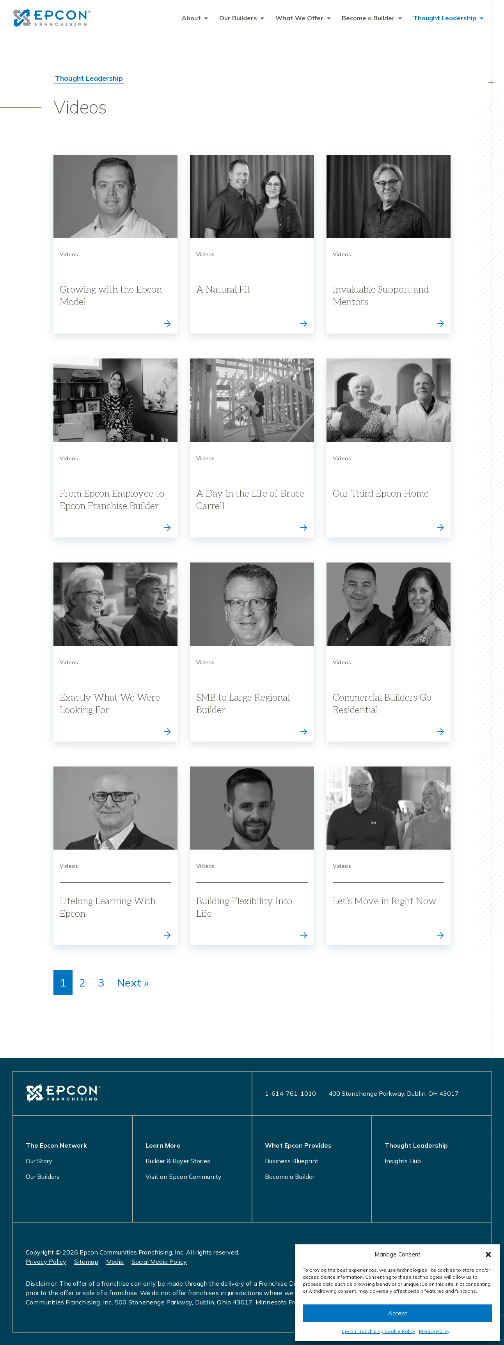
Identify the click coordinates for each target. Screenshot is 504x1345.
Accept (397, 1313)
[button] (488, 1254)
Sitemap (86, 1261)
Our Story (39, 1161)
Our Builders (43, 1176)
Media (115, 1261)
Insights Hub (403, 1161)
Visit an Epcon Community (184, 1176)
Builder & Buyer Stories (178, 1161)
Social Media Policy (159, 1261)
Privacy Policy (434, 1331)
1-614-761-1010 (290, 1093)
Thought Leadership (89, 78)
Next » (133, 983)
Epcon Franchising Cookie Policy (378, 1331)
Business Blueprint (291, 1161)
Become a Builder (289, 1176)
